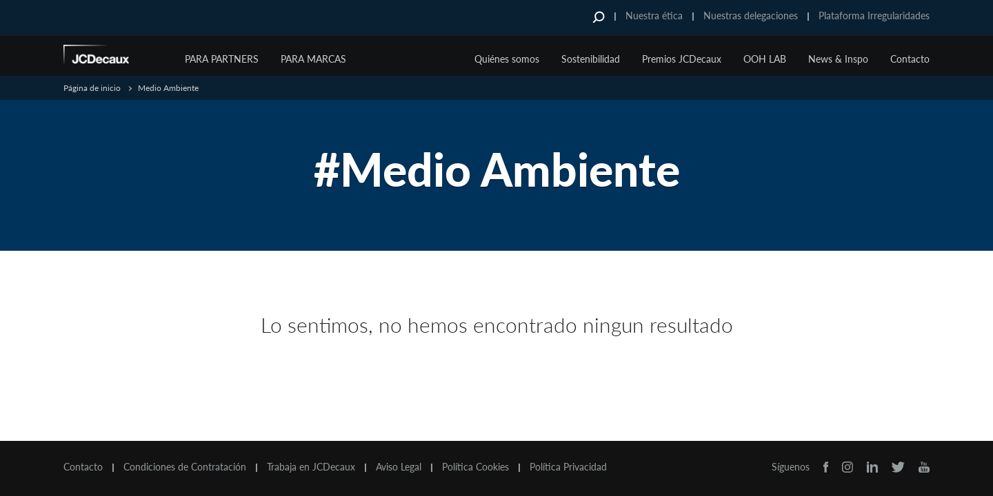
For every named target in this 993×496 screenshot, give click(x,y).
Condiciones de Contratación (184, 467)
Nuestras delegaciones (750, 15)
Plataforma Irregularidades (874, 15)
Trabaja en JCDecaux (311, 467)
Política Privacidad (568, 467)
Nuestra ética (654, 15)
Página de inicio (92, 88)
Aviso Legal (398, 467)
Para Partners (222, 59)
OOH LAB (764, 59)
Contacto (910, 59)
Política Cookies (475, 467)
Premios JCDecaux (681, 59)
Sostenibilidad (590, 59)
